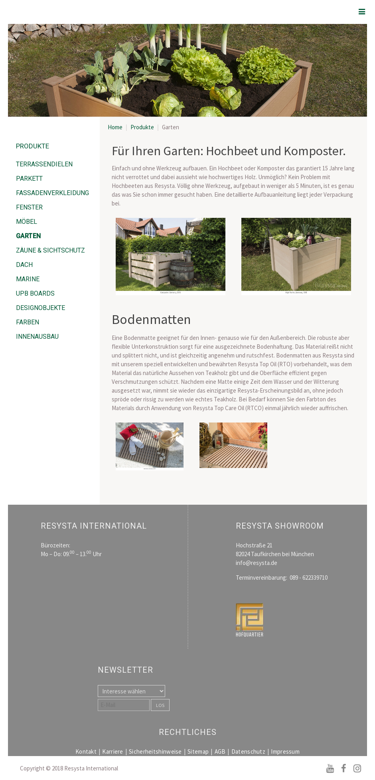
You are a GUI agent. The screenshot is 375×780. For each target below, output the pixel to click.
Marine (27, 279)
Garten (28, 236)
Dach (24, 265)
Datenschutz (248, 751)
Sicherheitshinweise (155, 751)
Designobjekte (40, 308)
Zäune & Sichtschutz (50, 250)
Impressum (285, 751)
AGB (220, 751)
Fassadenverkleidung (52, 193)
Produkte (142, 127)
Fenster (29, 207)
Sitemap (198, 751)
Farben (27, 322)
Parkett (29, 178)
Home (115, 127)
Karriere (112, 751)
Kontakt (86, 751)
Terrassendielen (44, 164)
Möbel (26, 221)
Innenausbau (37, 336)
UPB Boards (35, 293)
